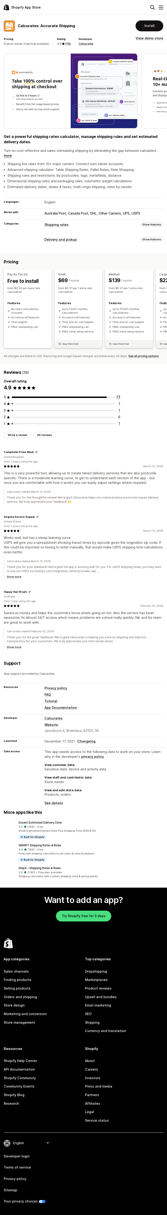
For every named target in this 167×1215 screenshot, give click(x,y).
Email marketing (98, 1005)
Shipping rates (56, 225)
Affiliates (92, 1103)
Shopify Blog (14, 1095)
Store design (14, 1005)
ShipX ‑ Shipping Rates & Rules (40, 868)
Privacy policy (55, 688)
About (90, 1061)
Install (149, 26)
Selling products (17, 988)
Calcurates (85, 44)
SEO (88, 1014)
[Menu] (161, 7)
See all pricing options (143, 356)
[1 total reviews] (119, 404)
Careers (91, 1069)
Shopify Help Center (20, 1061)
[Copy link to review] (36, 452)
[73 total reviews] (118, 397)
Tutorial (50, 701)
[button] (83, 830)
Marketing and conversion (25, 1014)
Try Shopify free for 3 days (84, 916)
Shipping (92, 1022)
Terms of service (17, 1167)
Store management (19, 1022)
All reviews (44, 435)
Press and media (98, 1086)
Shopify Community (20, 1078)
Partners (92, 1095)
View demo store (149, 38)
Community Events (19, 1086)
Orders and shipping (20, 997)
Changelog (86, 741)
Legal (89, 1112)
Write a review (17, 435)
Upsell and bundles (101, 997)
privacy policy (92, 757)
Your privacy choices (21, 1201)
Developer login (17, 1156)
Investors (92, 1078)
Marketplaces (96, 980)
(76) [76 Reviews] (68, 44)
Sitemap (10, 1190)
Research (11, 1103)
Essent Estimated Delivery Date (40, 822)
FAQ (47, 695)
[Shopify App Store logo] (22, 7)
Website (51, 725)
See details (53, 803)
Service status (97, 1120)
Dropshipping (96, 971)
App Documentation (60, 708)
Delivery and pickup (60, 239)
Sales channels (16, 971)
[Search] (152, 7)
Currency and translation (105, 1031)
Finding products (17, 980)
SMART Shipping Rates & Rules (40, 845)
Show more (14, 576)
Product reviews (98, 988)
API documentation (19, 1069)
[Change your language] (31, 1143)
